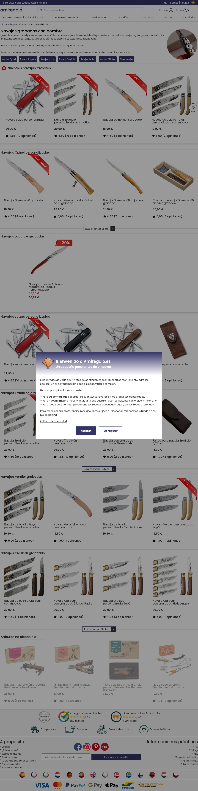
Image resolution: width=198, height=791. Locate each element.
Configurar (111, 431)
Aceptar (85, 431)
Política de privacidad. (53, 421)
